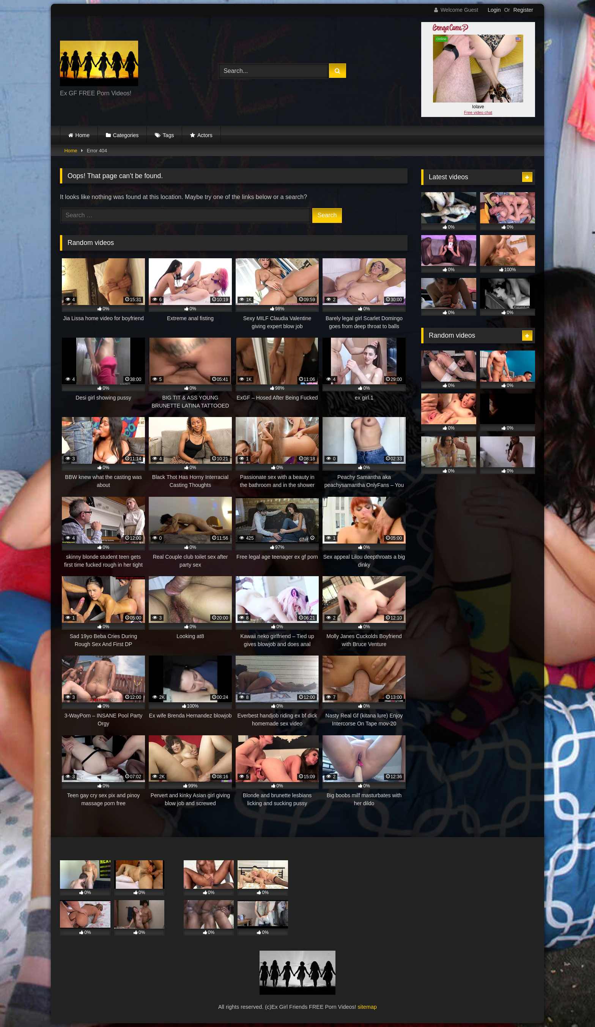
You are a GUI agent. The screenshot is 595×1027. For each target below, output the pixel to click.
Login (494, 10)
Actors (204, 135)
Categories (126, 135)
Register (523, 10)
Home (83, 135)
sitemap (367, 1007)
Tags (168, 135)
